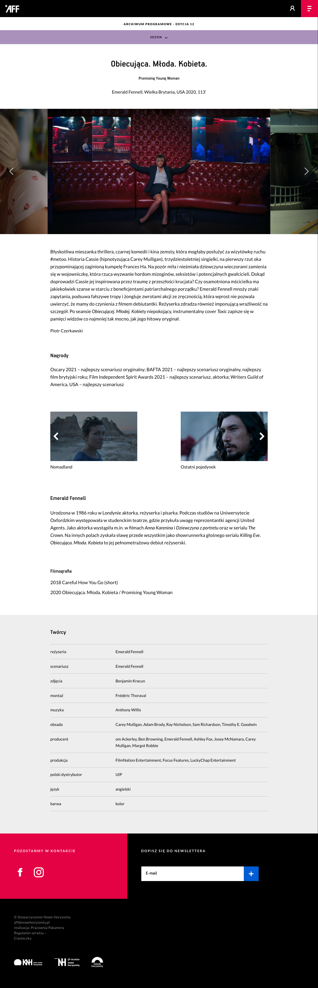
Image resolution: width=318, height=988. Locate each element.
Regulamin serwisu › (30, 933)
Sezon (156, 37)
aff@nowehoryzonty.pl (32, 923)
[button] (306, 171)
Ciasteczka (22, 938)
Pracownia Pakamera (47, 928)
